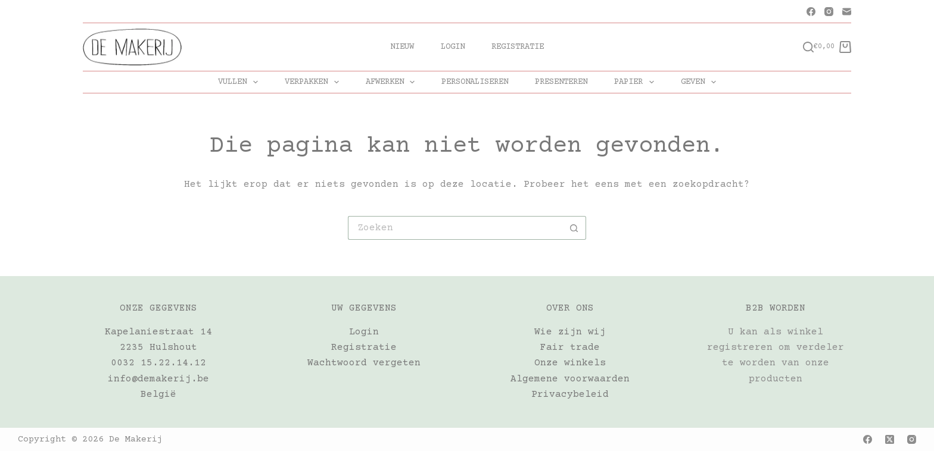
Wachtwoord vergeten (364, 363)
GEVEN (701, 82)
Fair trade (570, 347)
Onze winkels (570, 363)
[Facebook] (811, 11)
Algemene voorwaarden (570, 379)
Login (453, 47)
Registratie (517, 47)
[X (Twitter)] (889, 439)
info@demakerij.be (158, 379)
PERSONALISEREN (474, 82)
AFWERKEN (393, 82)
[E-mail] (846, 11)
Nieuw (402, 47)
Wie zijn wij (570, 332)
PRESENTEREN (561, 82)
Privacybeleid (570, 394)
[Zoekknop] (574, 228)
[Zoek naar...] (455, 228)
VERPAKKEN (314, 82)
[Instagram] (828, 11)
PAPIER (636, 82)
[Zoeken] (808, 47)
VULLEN (240, 82)
